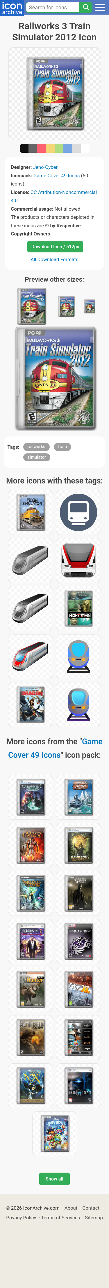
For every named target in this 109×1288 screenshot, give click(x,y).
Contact (90, 1208)
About (71, 1208)
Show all (54, 1179)
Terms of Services (60, 1218)
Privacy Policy (21, 1218)
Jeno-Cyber (45, 167)
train (62, 446)
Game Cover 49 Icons (56, 175)
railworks (36, 446)
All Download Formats (54, 259)
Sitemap (94, 1218)
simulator (37, 457)
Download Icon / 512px (55, 246)
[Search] (85, 7)
